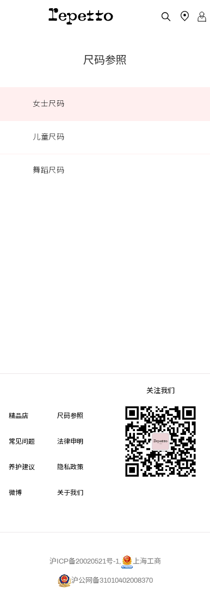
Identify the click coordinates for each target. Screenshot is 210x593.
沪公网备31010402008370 (105, 580)
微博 (15, 492)
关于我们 (70, 492)
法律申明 (70, 440)
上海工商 (141, 561)
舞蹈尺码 (48, 170)
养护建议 (22, 466)
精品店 (18, 415)
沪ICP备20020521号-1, (85, 561)
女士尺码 (48, 104)
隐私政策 (70, 466)
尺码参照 (70, 415)
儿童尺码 (48, 137)
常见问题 (22, 440)
